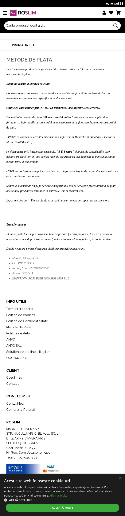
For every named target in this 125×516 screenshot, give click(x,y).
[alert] (62, 495)
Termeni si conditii (19, 309)
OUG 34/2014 (16, 358)
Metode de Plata (18, 327)
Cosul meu (14, 377)
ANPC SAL (14, 346)
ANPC (10, 339)
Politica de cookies (20, 315)
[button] (62, 500)
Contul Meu (15, 403)
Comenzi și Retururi (20, 410)
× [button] (120, 478)
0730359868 (115, 3)
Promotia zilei (24, 45)
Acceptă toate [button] (62, 507)
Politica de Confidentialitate (27, 321)
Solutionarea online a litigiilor (28, 352)
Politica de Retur (18, 333)
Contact (12, 384)
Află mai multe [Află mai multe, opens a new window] (58, 495)
